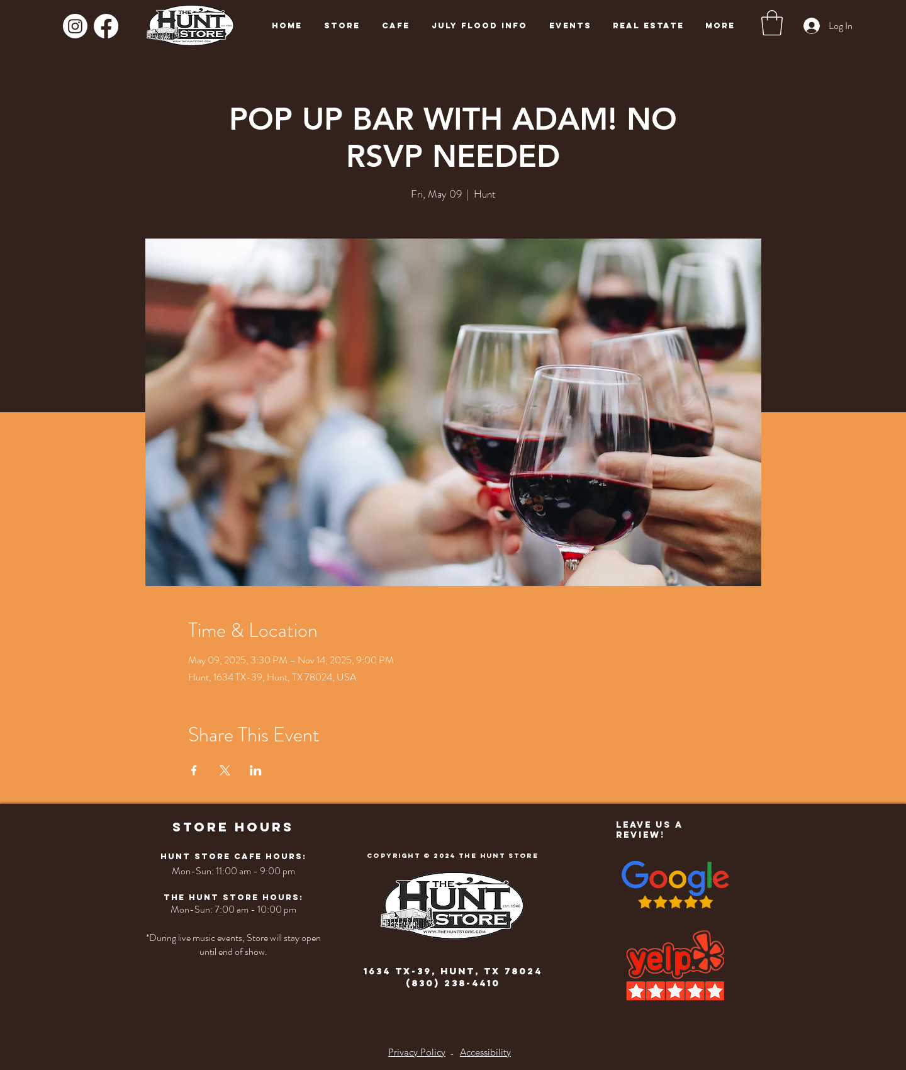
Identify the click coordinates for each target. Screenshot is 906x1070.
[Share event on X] (225, 770)
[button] (772, 22)
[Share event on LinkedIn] (256, 770)
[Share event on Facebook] (194, 770)
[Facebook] (106, 26)
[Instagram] (75, 26)
